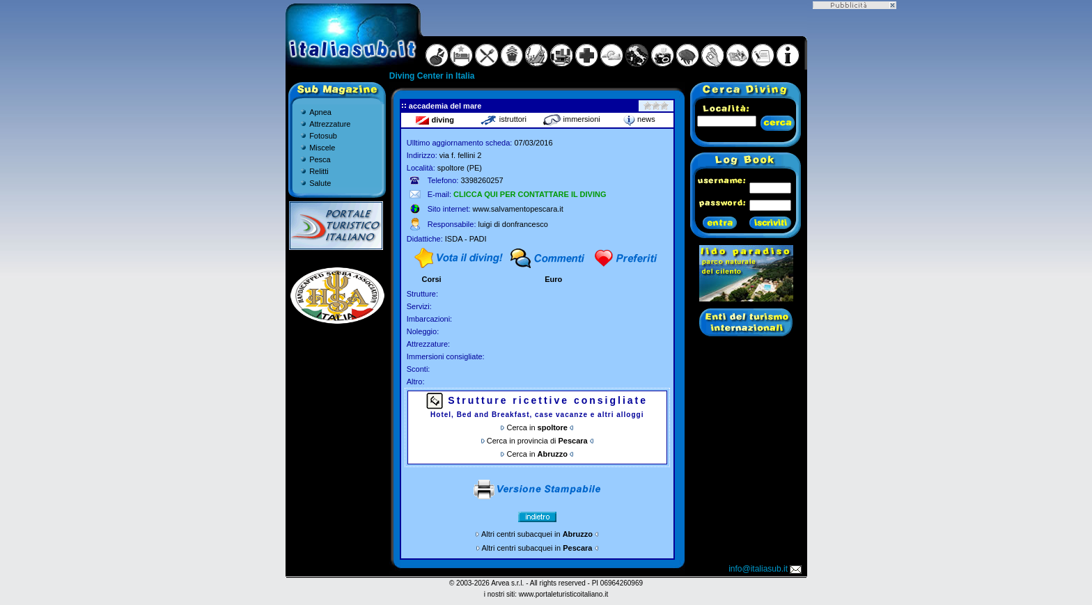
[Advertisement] (854, 218)
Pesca (320, 159)
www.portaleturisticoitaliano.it (563, 594)
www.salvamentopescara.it (518, 209)
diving (434, 120)
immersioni (571, 119)
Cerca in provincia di (537, 441)
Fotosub (323, 136)
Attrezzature (329, 124)
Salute (320, 183)
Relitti (319, 171)
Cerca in (537, 427)
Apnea (320, 112)
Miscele (322, 147)
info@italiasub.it (766, 569)
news (639, 119)
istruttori (503, 119)
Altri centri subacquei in (537, 534)
